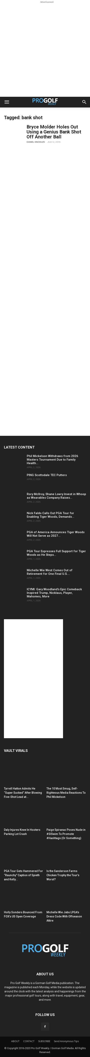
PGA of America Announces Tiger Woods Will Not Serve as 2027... (55, 534)
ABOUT (15, 1041)
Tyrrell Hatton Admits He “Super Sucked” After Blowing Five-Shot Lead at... (23, 792)
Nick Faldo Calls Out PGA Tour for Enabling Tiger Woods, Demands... (50, 514)
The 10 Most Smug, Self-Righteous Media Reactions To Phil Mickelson (66, 792)
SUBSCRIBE (44, 1041)
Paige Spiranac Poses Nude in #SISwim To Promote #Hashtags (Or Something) (65, 834)
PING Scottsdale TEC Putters (47, 475)
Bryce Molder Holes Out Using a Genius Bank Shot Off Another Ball (54, 132)
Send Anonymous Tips (66, 1041)
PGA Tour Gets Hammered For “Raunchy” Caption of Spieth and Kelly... (23, 875)
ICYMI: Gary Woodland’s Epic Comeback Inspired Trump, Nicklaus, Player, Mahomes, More (54, 592)
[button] (6, 102)
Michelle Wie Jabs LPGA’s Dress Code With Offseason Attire (64, 916)
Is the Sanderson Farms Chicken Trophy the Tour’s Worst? (62, 875)
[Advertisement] (45, 49)
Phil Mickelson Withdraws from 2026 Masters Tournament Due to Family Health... (52, 459)
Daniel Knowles (36, 142)
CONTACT (28, 1041)
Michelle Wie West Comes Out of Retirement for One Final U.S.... (49, 572)
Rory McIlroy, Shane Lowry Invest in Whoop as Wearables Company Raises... (56, 495)
